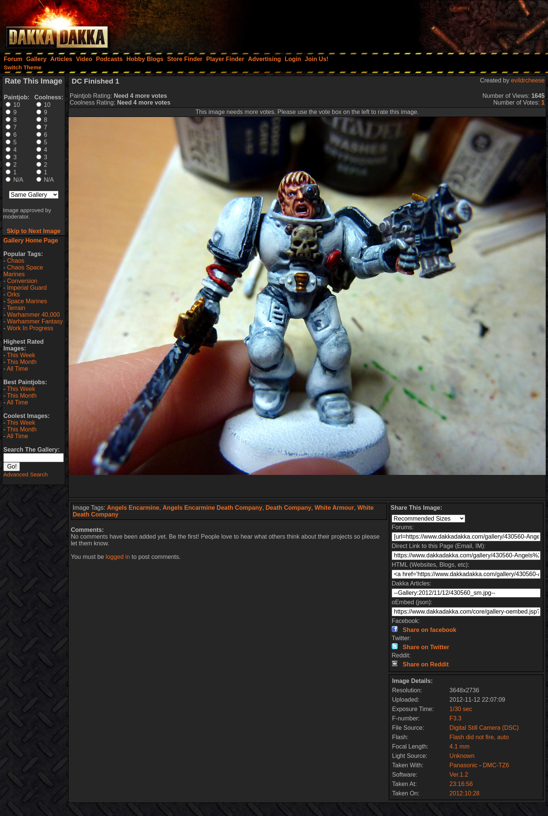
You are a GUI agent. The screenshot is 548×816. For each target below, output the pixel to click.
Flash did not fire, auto (479, 737)
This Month (21, 362)
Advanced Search (25, 474)
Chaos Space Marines (23, 270)
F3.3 (455, 718)
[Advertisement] (447, 24)
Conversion (22, 281)
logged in (118, 557)
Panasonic (463, 765)
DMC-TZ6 (496, 765)
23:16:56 (461, 784)
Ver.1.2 (458, 774)
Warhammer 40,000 (33, 314)
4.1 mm (459, 746)
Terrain (16, 308)
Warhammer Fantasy (35, 321)
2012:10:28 (464, 793)
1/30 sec (460, 709)
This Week (21, 355)
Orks (13, 294)
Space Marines (27, 301)
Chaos (15, 261)
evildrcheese (528, 80)
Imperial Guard (27, 287)
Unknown (462, 756)
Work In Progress (30, 328)
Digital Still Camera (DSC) (484, 728)
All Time (17, 368)
